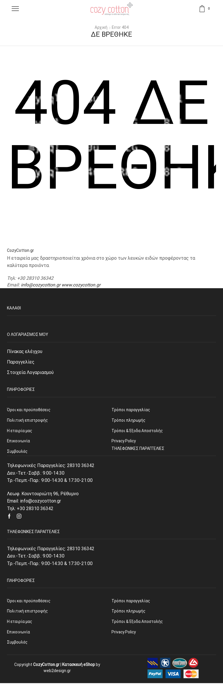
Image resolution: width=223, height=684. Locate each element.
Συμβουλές (17, 643)
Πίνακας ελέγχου (25, 351)
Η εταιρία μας (20, 622)
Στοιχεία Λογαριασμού (30, 372)
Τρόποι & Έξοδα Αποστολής (137, 622)
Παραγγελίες (21, 362)
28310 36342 (80, 466)
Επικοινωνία (18, 632)
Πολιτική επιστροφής (27, 611)
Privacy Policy (124, 632)
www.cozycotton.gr (81, 284)
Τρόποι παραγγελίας (131, 601)
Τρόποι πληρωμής (129, 611)
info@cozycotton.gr (41, 284)
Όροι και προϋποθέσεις (29, 601)
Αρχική (101, 27)
